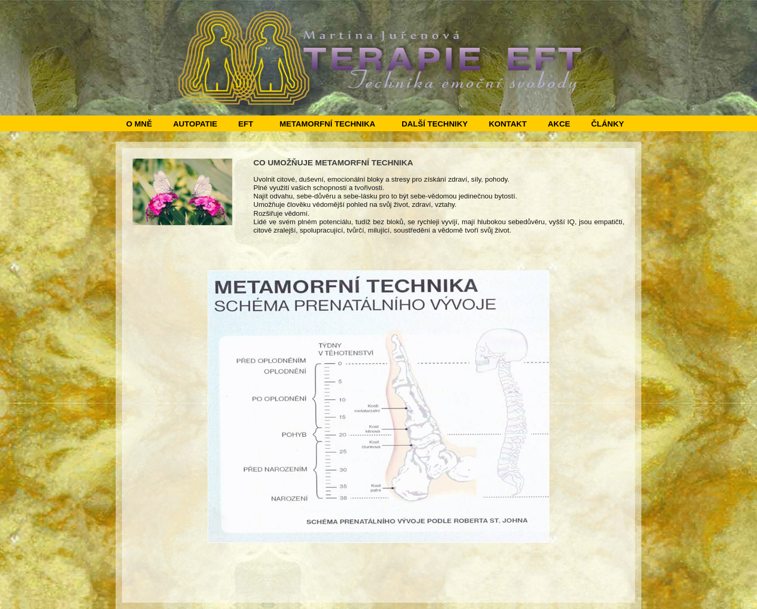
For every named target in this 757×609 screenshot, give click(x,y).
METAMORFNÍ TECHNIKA (327, 123)
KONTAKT (508, 123)
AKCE (559, 123)
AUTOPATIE (195, 123)
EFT (245, 123)
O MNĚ (139, 123)
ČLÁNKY (607, 123)
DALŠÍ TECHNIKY (435, 123)
